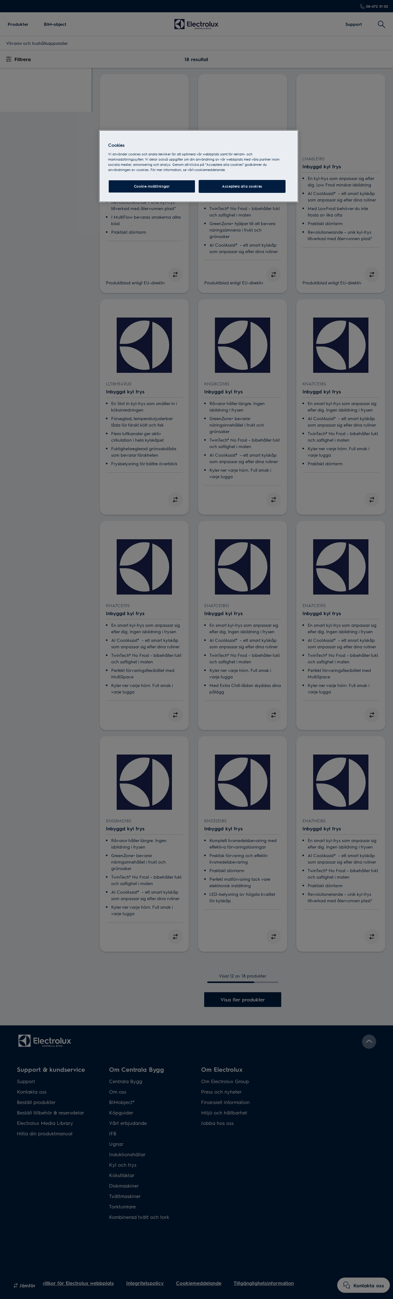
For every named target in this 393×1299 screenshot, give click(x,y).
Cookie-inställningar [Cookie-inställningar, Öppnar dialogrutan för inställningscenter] (151, 186)
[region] (198, 166)
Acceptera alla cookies (242, 186)
